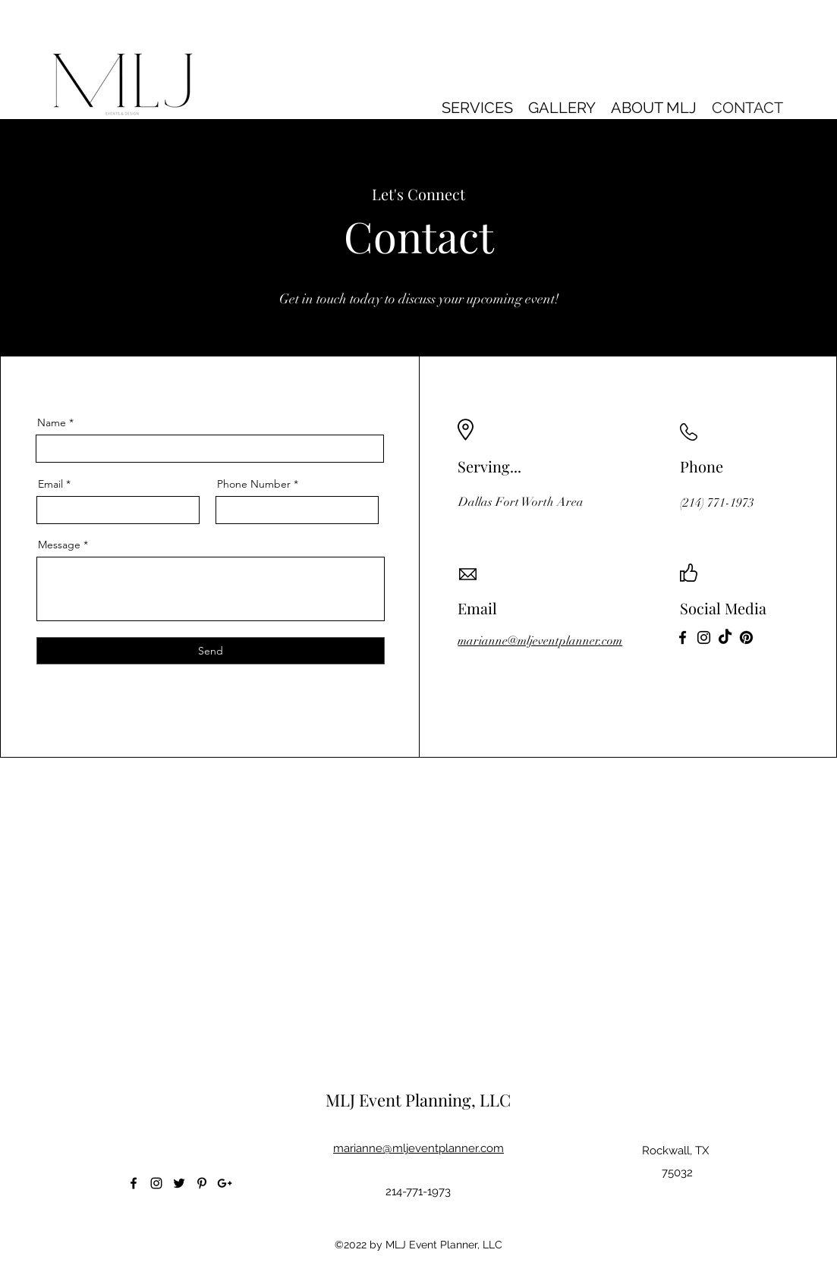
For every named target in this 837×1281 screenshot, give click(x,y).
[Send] (210, 650)
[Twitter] (179, 1183)
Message (59, 544)
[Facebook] (682, 637)
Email (50, 484)
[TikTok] (725, 637)
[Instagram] (704, 637)
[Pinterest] (746, 637)
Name (51, 422)
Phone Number (254, 484)
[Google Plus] (224, 1183)
